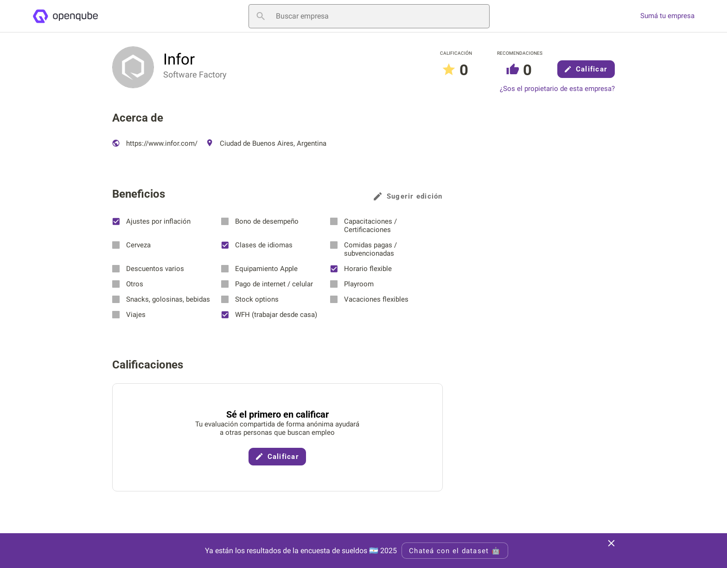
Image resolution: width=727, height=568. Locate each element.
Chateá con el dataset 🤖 (455, 551)
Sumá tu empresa (667, 16)
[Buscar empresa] (369, 16)
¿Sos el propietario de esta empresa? (557, 89)
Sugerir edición (408, 196)
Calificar (586, 69)
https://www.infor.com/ (155, 143)
